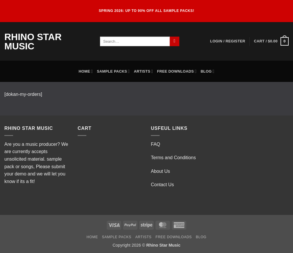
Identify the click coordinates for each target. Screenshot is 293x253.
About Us (160, 171)
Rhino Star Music (33, 41)
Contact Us (162, 184)
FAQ (155, 144)
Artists (143, 71)
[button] (227, 41)
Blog (207, 71)
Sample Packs (113, 71)
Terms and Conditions (173, 157)
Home (86, 71)
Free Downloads (176, 71)
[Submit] (174, 41)
